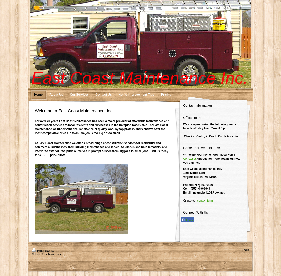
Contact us (190, 158)
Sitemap (49, 250)
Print (37, 250)
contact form (205, 200)
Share (187, 219)
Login (245, 249)
